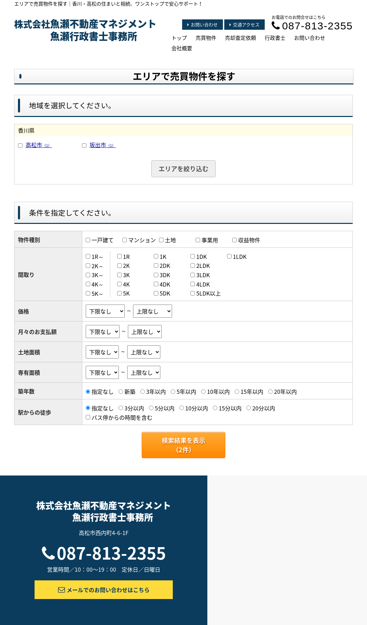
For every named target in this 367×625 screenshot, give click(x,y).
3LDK (203, 275)
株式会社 (85, 30)
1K (163, 256)
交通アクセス (244, 24)
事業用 (209, 240)
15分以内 (230, 408)
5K (126, 293)
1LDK (239, 256)
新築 (129, 391)
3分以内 (134, 408)
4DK (165, 284)
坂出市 (103, 145)
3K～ (98, 275)
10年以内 (218, 391)
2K (126, 265)
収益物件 (249, 240)
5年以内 (186, 391)
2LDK (203, 265)
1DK (201, 256)
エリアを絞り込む (183, 168)
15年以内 (252, 391)
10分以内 (196, 408)
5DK (165, 293)
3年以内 (156, 391)
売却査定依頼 (240, 38)
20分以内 (263, 408)
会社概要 (181, 48)
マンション (142, 240)
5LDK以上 (208, 293)
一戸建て (103, 240)
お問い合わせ (202, 24)
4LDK (203, 284)
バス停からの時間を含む (122, 417)
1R (126, 256)
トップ (179, 38)
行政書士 (275, 38)
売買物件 (206, 38)
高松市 (39, 145)
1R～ (98, 256)
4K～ (98, 284)
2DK (165, 265)
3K (126, 275)
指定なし (103, 391)
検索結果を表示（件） (183, 445)
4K (126, 284)
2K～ (98, 265)
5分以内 (165, 408)
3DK (165, 275)
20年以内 (285, 391)
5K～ (98, 293)
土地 (170, 240)
